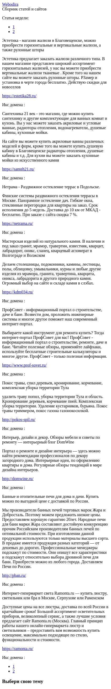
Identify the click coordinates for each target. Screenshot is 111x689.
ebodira (10, 4)
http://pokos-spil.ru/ (18, 419)
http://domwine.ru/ (18, 478)
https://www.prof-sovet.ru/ (24, 365)
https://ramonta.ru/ (17, 648)
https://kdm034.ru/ (17, 292)
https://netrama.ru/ (17, 223)
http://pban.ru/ (14, 575)
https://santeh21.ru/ (18, 169)
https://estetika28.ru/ (19, 96)
